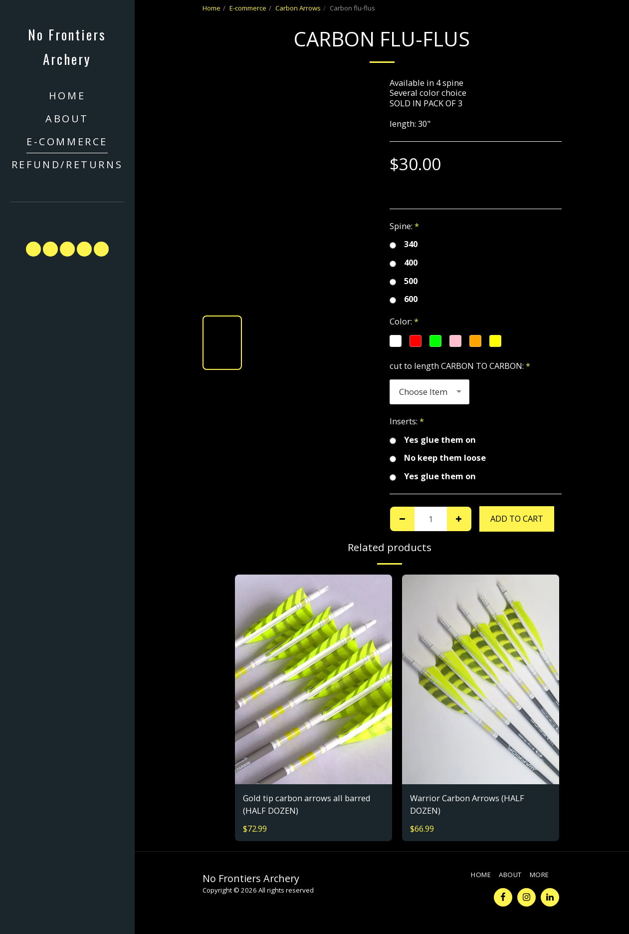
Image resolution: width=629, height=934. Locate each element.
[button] (67, 217)
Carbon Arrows (298, 7)
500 (404, 281)
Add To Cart (516, 518)
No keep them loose (438, 458)
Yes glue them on (433, 440)
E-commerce (247, 7)
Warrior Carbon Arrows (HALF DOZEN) (467, 804)
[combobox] (429, 391)
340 (404, 244)
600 (404, 299)
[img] (313, 679)
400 (404, 263)
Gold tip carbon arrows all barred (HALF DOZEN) (307, 804)
